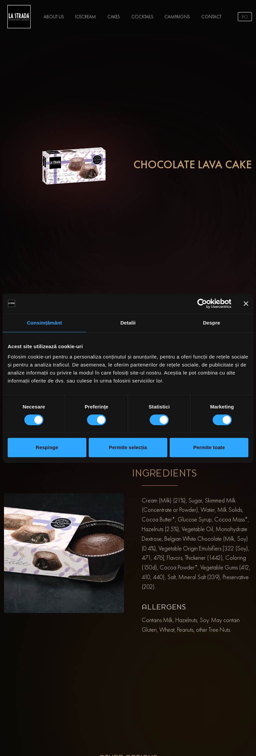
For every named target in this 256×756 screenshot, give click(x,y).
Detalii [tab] (128, 323)
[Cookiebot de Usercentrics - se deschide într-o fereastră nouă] (202, 304)
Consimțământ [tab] (44, 323)
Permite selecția (128, 447)
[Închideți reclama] (246, 303)
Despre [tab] (211, 323)
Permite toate (209, 447)
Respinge (47, 447)
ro (245, 17)
